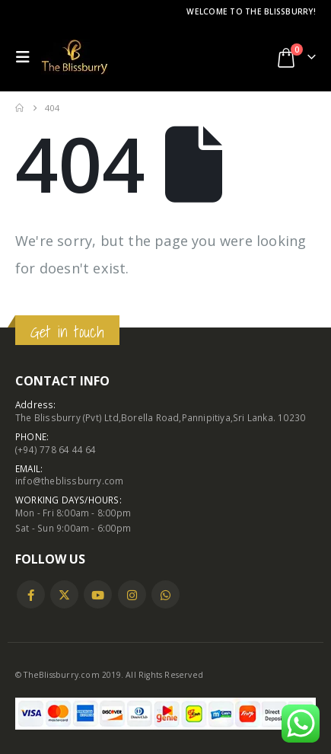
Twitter (64, 594)
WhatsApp (165, 594)
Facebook (31, 594)
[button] (26, 57)
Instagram (132, 594)
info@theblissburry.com (69, 480)
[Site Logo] (74, 57)
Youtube (98, 594)
